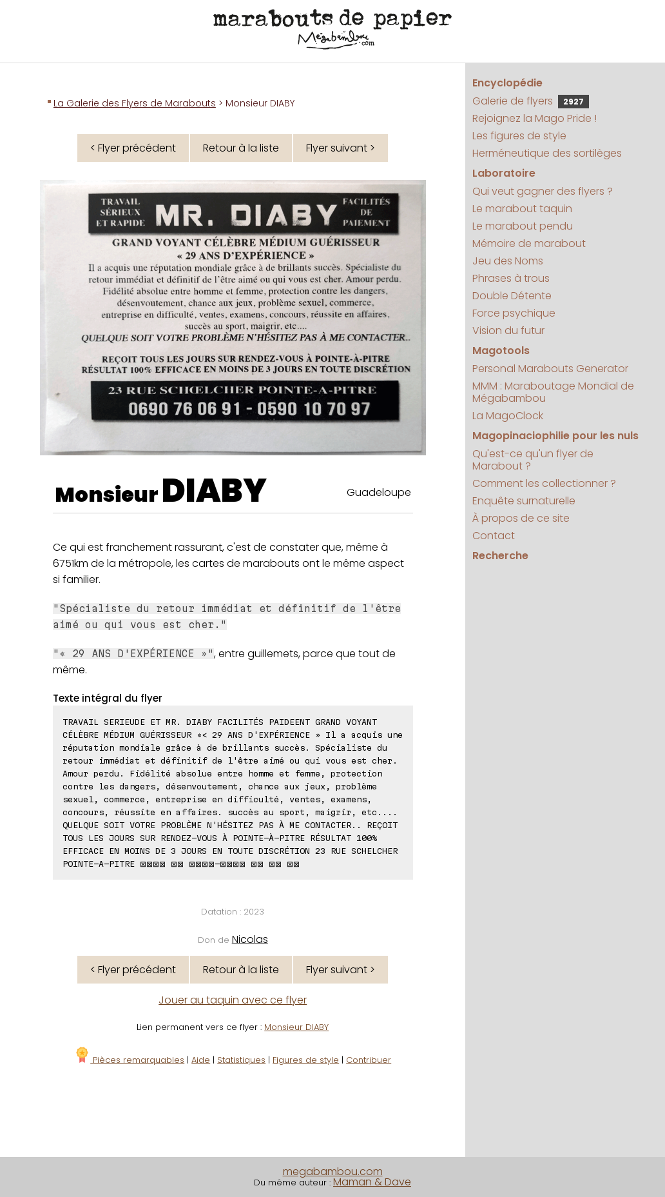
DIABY (214, 490)
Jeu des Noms (507, 260)
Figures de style (306, 1060)
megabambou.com (333, 1171)
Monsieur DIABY (296, 1027)
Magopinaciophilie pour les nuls (555, 435)
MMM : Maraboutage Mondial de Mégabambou (553, 392)
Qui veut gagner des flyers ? (542, 191)
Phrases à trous (511, 278)
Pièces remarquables (129, 1060)
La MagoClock (507, 415)
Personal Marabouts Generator (550, 368)
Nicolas (250, 939)
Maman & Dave (372, 1181)
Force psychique (513, 313)
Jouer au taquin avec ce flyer (233, 1000)
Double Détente (512, 295)
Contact (493, 535)
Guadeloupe (379, 492)
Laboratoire (503, 173)
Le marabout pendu (522, 226)
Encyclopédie (507, 82)
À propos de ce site (521, 518)
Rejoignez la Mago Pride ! (534, 118)
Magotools (501, 350)
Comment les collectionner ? (544, 483)
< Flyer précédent (133, 148)
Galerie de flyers (530, 101)
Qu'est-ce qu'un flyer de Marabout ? (532, 459)
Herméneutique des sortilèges (547, 153)
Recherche (500, 555)
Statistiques (241, 1060)
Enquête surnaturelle (523, 500)
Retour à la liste (241, 148)
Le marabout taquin (522, 208)
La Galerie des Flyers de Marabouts (134, 103)
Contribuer (368, 1060)
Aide (200, 1060)
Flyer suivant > (340, 148)
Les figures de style (519, 135)
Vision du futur (508, 330)
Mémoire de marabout (529, 243)
